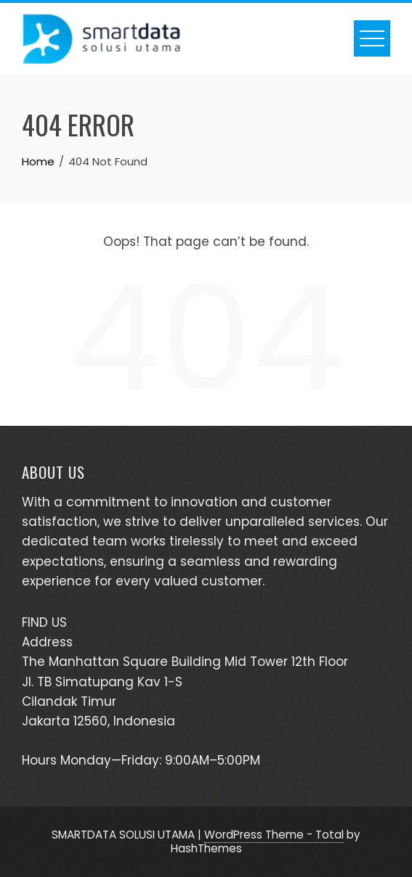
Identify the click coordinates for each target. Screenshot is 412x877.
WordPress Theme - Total (274, 834)
